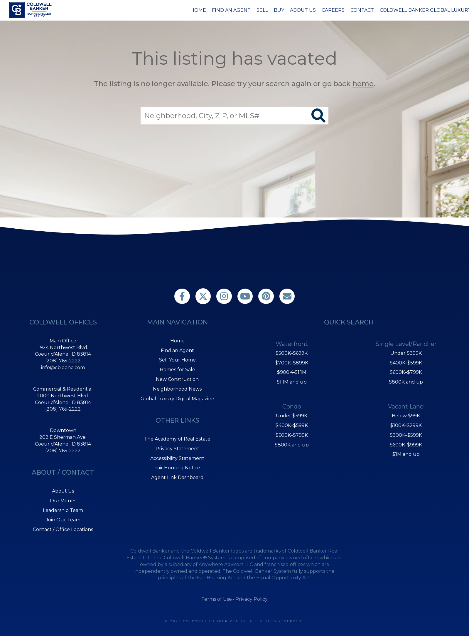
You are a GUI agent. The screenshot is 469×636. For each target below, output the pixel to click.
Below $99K (406, 416)
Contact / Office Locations (63, 529)
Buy (279, 10)
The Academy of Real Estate (177, 439)
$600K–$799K (292, 435)
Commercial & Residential (63, 389)
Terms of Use (216, 599)
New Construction (177, 379)
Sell (262, 10)
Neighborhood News (177, 389)
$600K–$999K (406, 445)
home (363, 83)
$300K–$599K (406, 435)
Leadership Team (63, 510)
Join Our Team (63, 520)
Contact (362, 10)
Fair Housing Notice (177, 468)
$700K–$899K (291, 363)
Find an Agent (231, 10)
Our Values (63, 500)
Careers (333, 10)
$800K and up (292, 445)
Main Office (63, 341)
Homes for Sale (177, 369)
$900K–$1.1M (291, 372)
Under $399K (291, 416)
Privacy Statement (177, 448)
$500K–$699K (292, 353)
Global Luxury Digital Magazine (177, 398)
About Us (303, 10)
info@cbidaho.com (63, 367)
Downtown (63, 430)
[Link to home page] (31, 9)
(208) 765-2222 (63, 361)
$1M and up (406, 454)
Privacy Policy (251, 599)
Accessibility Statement (177, 458)
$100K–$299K (406, 425)
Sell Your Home (177, 360)
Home (198, 10)
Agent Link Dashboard (177, 477)
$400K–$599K (292, 425)
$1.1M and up (292, 382)
